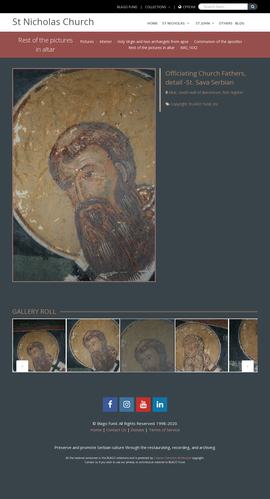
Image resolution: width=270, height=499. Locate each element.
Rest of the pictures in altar (151, 47)
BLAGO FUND (127, 7)
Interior (105, 41)
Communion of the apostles (218, 41)
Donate (137, 429)
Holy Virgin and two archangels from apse (153, 41)
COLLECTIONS (155, 7)
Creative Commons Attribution (172, 458)
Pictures (87, 41)
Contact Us (116, 429)
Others (226, 23)
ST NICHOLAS (173, 23)
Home (152, 23)
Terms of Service (164, 429)
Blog (239, 23)
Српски (189, 7)
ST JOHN (203, 23)
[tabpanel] (39, 345)
